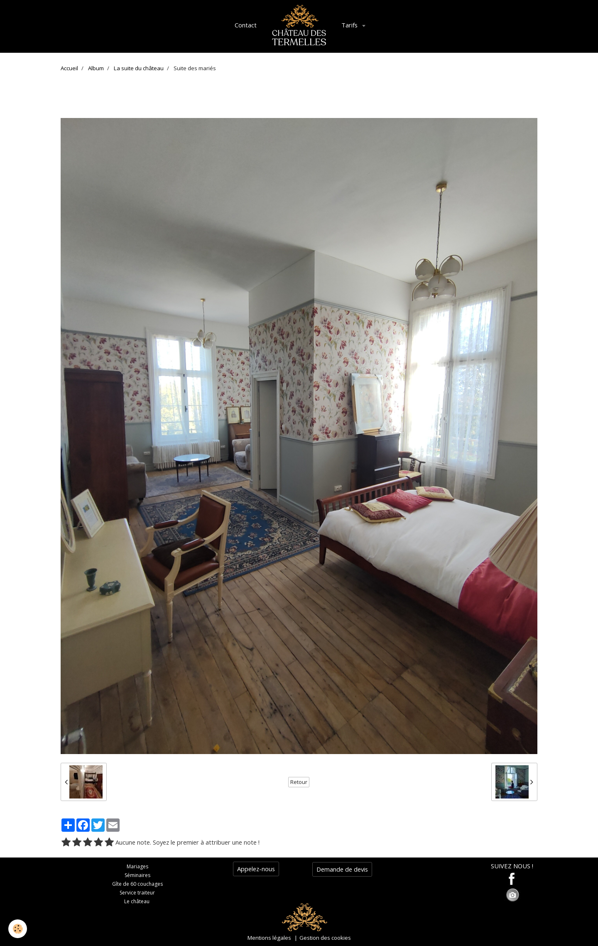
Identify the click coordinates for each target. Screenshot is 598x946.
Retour (298, 782)
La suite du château (139, 68)
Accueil (69, 68)
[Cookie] (17, 928)
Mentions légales (269, 937)
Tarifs (350, 25)
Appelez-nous (256, 869)
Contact (246, 25)
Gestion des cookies (325, 937)
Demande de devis (342, 869)
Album (96, 68)
